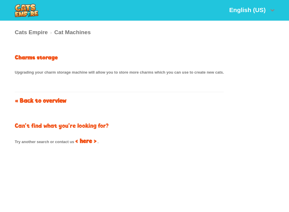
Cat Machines (72, 32)
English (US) (248, 9)
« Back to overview (40, 100)
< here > (85, 141)
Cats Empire (31, 32)
